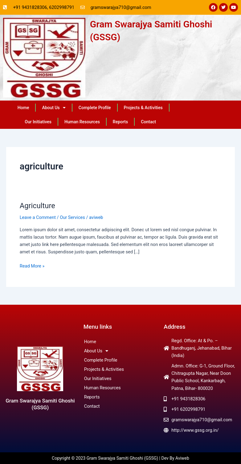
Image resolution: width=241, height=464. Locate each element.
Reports (120, 121)
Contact (148, 121)
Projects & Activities (143, 107)
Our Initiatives (38, 121)
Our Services (72, 217)
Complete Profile (95, 107)
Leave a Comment (38, 217)
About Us (53, 107)
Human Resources (82, 121)
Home (23, 107)
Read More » (32, 265)
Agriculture (37, 205)
